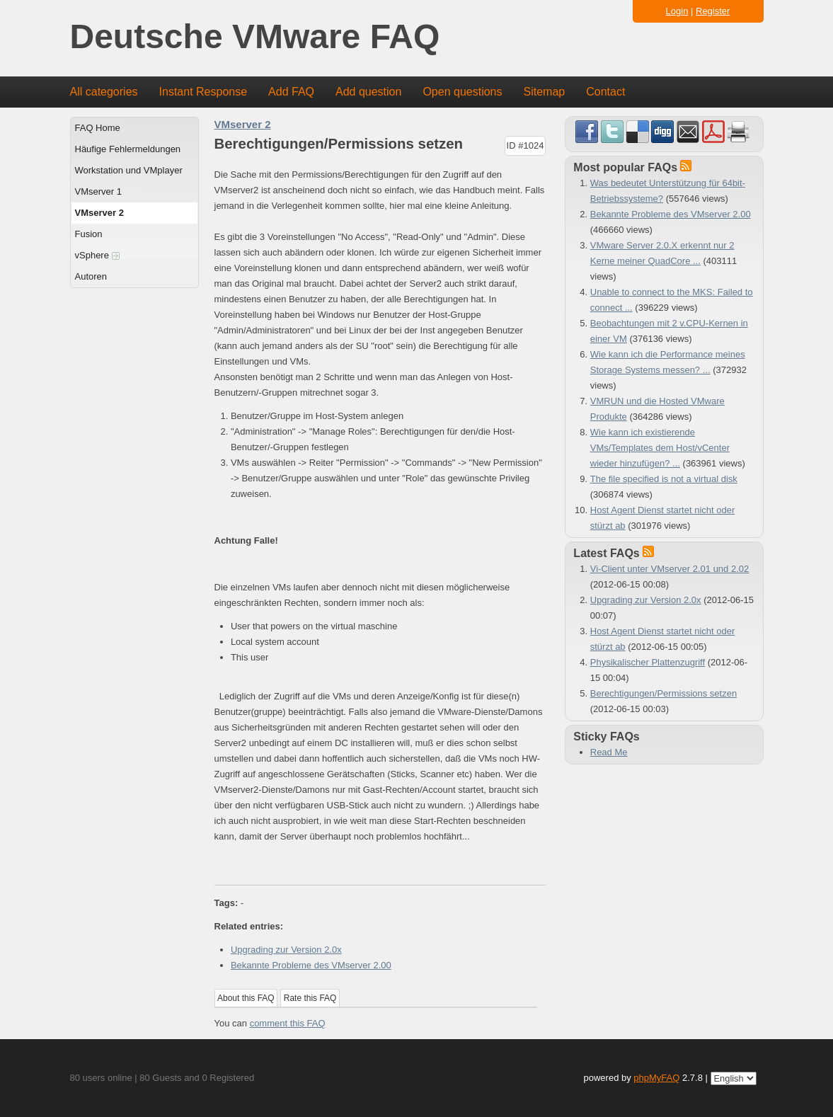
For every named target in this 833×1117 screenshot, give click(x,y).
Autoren (91, 276)
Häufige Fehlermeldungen (128, 149)
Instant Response (203, 92)
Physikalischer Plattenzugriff (647, 662)
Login (677, 11)
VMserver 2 (99, 212)
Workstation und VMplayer (129, 170)
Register (713, 11)
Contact (605, 92)
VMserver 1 (98, 191)
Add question (368, 92)
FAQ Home (97, 127)
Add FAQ (291, 92)
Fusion (89, 234)
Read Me (609, 752)
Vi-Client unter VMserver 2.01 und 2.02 (669, 568)
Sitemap (544, 92)
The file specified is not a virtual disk (663, 479)
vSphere (97, 255)
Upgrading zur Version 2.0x (286, 949)
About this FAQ (246, 998)
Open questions (462, 92)
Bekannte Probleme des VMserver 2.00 (311, 965)
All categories (104, 92)
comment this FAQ (288, 1023)
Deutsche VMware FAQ (255, 37)
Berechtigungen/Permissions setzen (663, 693)
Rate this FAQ (310, 998)
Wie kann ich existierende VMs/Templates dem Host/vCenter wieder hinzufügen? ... (660, 448)
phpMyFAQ (656, 1077)
